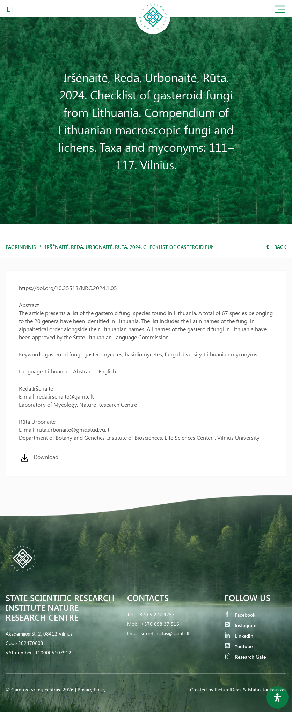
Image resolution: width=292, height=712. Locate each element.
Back (276, 247)
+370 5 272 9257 (155, 614)
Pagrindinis (21, 247)
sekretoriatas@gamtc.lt (165, 633)
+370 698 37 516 (160, 624)
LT (10, 8)
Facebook (240, 614)
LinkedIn (239, 635)
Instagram (240, 625)
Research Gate (245, 656)
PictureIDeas (228, 689)
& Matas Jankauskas (264, 689)
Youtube (239, 646)
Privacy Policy (92, 689)
